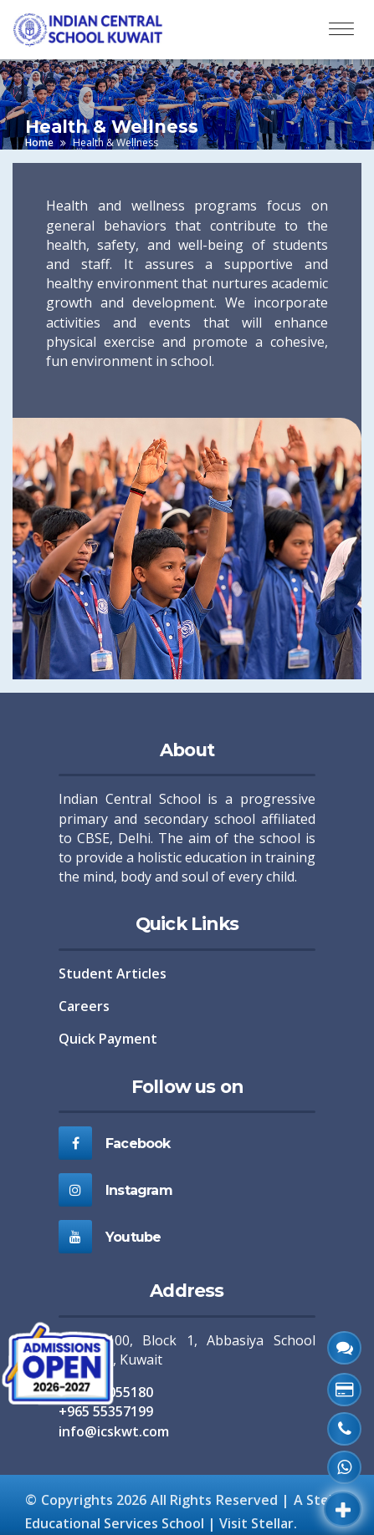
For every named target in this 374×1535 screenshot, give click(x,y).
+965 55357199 (106, 1411)
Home (39, 142)
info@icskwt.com (114, 1431)
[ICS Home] (95, 29)
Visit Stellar (256, 1523)
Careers (84, 1006)
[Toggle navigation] (341, 30)
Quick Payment (108, 1038)
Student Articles (113, 973)
